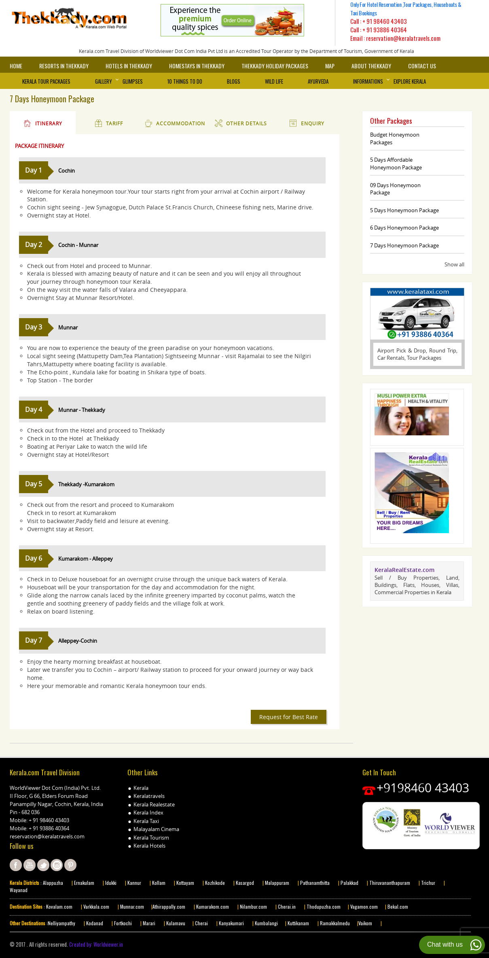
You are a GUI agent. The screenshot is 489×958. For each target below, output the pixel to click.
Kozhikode (215, 882)
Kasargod (245, 882)
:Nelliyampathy (60, 923)
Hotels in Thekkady (129, 65)
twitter (43, 865)
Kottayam (185, 882)
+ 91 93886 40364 (384, 29)
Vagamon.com (363, 906)
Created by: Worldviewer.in (95, 944)
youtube (29, 865)
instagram (57, 865)
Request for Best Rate (288, 717)
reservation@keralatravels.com (47, 836)
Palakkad (348, 882)
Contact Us (422, 65)
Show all (454, 264)
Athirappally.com (168, 906)
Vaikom (365, 923)
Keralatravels (149, 796)
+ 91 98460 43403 (384, 21)
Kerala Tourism (151, 837)
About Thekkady (371, 65)
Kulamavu (175, 923)
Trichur (428, 882)
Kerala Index (148, 812)
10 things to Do (184, 81)
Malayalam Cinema (156, 829)
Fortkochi (123, 923)
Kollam (159, 882)
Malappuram (276, 882)
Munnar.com (132, 906)
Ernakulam (84, 882)
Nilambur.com (254, 906)
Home (16, 65)
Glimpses (133, 81)
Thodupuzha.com (324, 906)
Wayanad (19, 889)
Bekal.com (397, 906)
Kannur (133, 882)
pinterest (70, 865)
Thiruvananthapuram (389, 882)
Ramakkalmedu (335, 923)
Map (329, 65)
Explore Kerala (410, 81)
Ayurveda (318, 81)
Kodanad (95, 923)
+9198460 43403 (423, 788)
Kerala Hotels (149, 845)
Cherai (202, 923)
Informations (368, 81)
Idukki (111, 882)
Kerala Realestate (154, 804)
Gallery (103, 81)
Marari (148, 923)
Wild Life (274, 81)
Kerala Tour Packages (46, 81)
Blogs (233, 81)
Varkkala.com (96, 906)
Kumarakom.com (212, 906)
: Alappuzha (51, 882)
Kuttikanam (297, 923)
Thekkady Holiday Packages (274, 65)
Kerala (140, 787)
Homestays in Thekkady (196, 65)
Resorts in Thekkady (64, 65)
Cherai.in (287, 906)
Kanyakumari (231, 923)
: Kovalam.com (57, 906)
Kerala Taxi (146, 821)
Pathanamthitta (315, 882)
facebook (16, 865)
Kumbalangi (266, 923)
